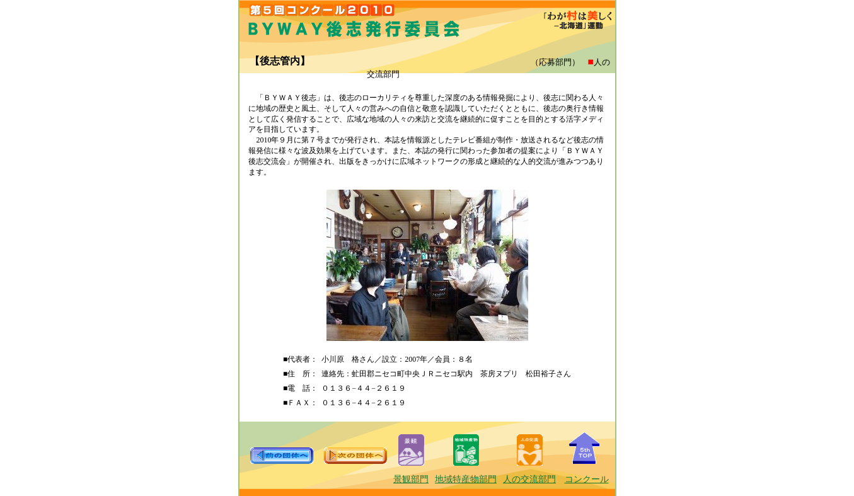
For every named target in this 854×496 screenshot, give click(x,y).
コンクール (587, 479)
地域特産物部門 (466, 479)
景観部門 (411, 479)
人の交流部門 (529, 479)
